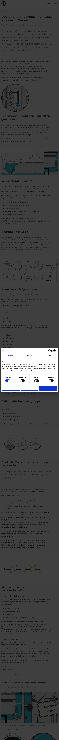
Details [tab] (29, 355)
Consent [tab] (10, 355)
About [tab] (49, 355)
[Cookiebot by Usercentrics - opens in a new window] (49, 350)
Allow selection (29, 388)
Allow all (48, 388)
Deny (11, 388)
